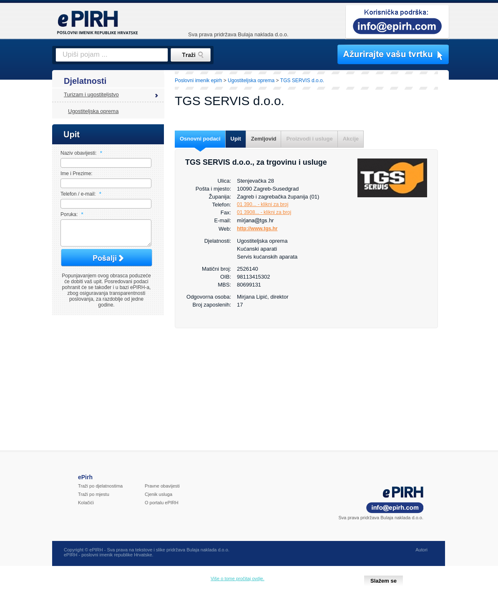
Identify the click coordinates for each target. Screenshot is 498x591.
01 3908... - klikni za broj (264, 212)
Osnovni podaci (200, 139)
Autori (421, 554)
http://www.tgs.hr (257, 228)
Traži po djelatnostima (100, 490)
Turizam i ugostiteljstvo (91, 94)
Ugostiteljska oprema (93, 111)
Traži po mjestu (93, 499)
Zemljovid (264, 139)
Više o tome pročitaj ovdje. (237, 578)
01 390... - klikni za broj (262, 204)
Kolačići (86, 507)
